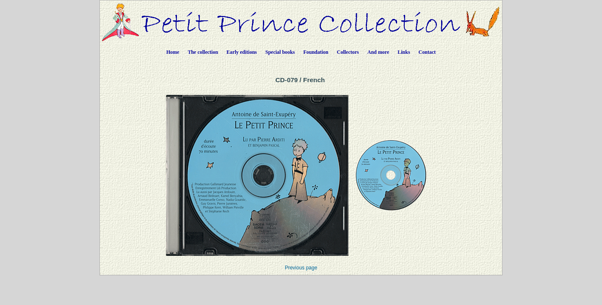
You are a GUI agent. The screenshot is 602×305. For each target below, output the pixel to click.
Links (404, 52)
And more (378, 52)
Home (172, 52)
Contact (427, 52)
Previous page (301, 268)
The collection (203, 52)
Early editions (241, 52)
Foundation (315, 52)
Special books (280, 52)
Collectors (348, 52)
